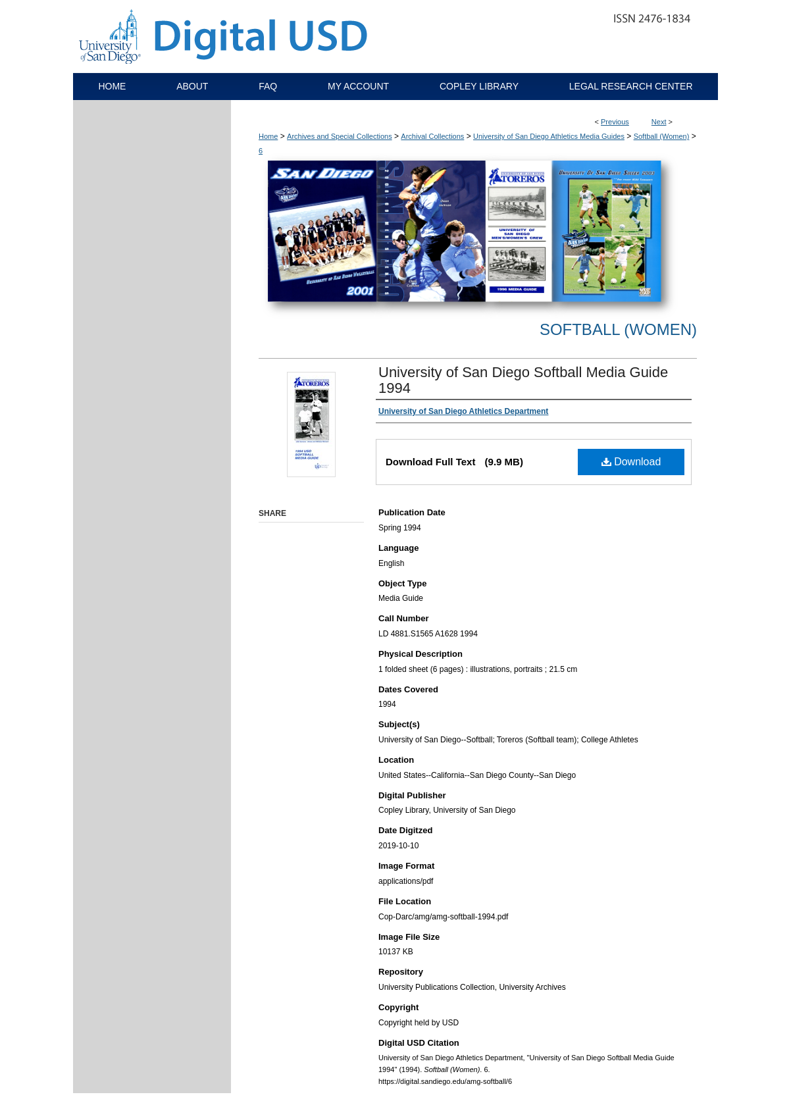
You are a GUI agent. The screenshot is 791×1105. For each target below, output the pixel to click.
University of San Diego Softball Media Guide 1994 (523, 380)
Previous (615, 122)
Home (268, 136)
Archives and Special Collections (339, 136)
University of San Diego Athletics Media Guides (549, 136)
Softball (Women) (662, 136)
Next (659, 122)
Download (631, 461)
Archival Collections (432, 136)
